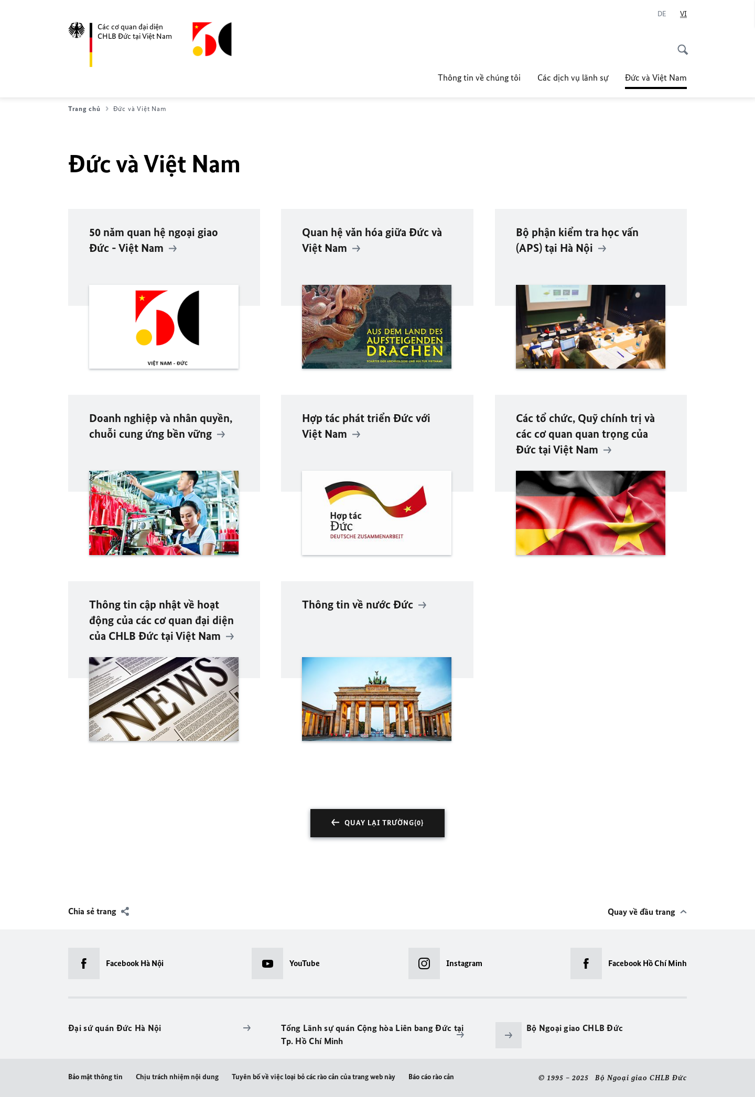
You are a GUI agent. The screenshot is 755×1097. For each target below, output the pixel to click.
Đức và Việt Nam (656, 77)
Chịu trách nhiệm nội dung (177, 1076)
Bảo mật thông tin (95, 1076)
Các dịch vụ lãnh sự (572, 77)
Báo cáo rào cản (431, 1076)
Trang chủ (88, 109)
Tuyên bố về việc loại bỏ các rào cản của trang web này (313, 1076)
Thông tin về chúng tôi (479, 77)
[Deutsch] (661, 14)
